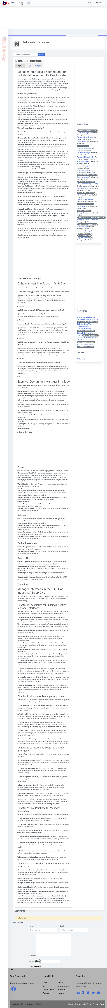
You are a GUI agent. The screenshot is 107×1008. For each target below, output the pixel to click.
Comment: (32, 956)
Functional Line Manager (85, 137)
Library (4, 54)
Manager (80, 213)
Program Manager (83, 161)
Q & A (4, 46)
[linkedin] (83, 992)
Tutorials (4, 42)
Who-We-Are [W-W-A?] (87, 1004)
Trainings (46, 993)
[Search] (28, 3)
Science (4, 59)
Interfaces (80, 195)
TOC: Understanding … (86, 344)
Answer (21, 306)
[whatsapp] (98, 992)
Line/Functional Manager (85, 199)
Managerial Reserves (84, 188)
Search (41, 54)
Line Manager (81, 141)
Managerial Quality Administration (88, 220)
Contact (70, 1004)
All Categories (81, 359)
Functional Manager (83, 153)
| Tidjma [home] (38, 1004)
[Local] (21, 3)
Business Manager (83, 133)
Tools (4, 50)
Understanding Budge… (84, 326)
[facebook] (13, 988)
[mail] (78, 992)
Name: (31, 926)
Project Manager (82, 238)
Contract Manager (83, 177)
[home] (9, 3)
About (89, 2)
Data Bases (61, 989)
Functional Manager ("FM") (86, 157)
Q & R (44, 986)
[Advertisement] (53, 14)
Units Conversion (63, 986)
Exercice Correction (25, 432)
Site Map (78, 1004)
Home (4, 38)
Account (98, 2)
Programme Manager (84, 170)
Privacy (95, 1004)
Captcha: (32, 961)
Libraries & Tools (48, 989)
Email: (62, 926)
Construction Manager (84, 148)
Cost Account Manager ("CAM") (87, 184)
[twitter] (93, 992)
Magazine (61, 993)
